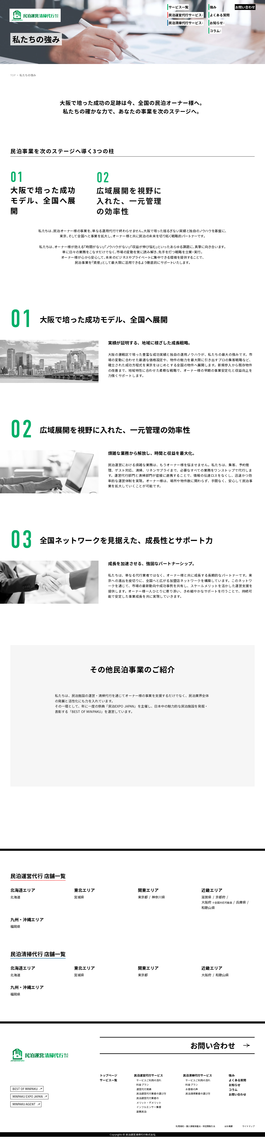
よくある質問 (220, 14)
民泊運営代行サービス (185, 15)
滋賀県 (206, 897)
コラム (233, 1090)
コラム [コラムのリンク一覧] (215, 31)
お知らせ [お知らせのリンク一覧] (216, 23)
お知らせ (234, 1085)
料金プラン (142, 1085)
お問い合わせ (245, 7)
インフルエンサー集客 (148, 1107)
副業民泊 (141, 1111)
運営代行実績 (143, 1089)
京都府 (220, 897)
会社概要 (228, 1126)
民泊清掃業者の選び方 (198, 1094)
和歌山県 (208, 908)
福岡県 (15, 927)
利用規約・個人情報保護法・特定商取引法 (195, 1126)
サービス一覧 (178, 7)
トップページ (108, 1075)
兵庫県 (241, 902)
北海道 (15, 897)
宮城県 (79, 897)
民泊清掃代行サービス (185, 23)
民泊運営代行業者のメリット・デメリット (148, 1100)
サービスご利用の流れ (148, 1080)
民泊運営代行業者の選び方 (151, 1094)
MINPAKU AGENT (24, 1104)
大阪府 (206, 902)
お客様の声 (192, 1089)
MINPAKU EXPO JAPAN (27, 1097)
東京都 (143, 897)
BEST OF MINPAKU (25, 1089)
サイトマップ (248, 1126)
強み (213, 7)
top (13, 75)
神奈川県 (158, 897)
